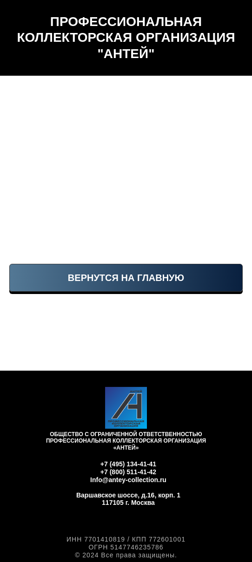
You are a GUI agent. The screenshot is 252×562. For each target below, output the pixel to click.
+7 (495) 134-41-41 (128, 464)
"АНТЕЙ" (126, 53)
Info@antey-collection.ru (128, 480)
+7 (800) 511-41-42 (128, 472)
